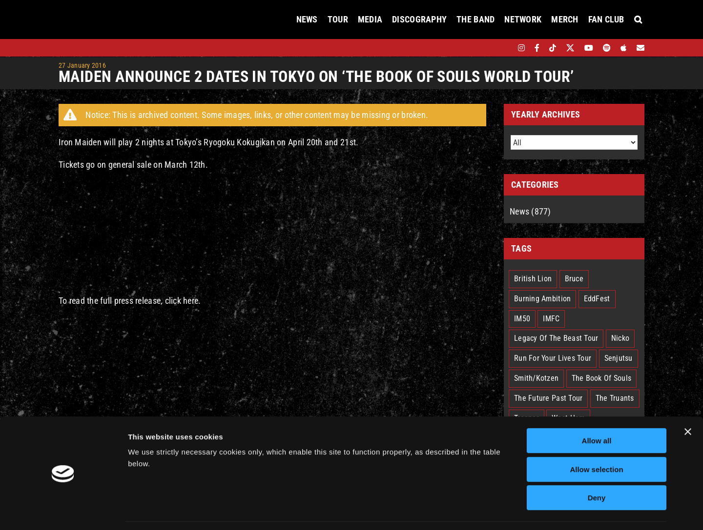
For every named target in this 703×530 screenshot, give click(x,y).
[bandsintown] (504, 48)
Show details (512, 511)
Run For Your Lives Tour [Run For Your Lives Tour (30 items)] (552, 358)
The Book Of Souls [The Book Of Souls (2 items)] (602, 378)
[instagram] (521, 48)
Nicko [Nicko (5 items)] (620, 338)
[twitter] (570, 48)
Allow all (597, 411)
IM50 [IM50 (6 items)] (522, 318)
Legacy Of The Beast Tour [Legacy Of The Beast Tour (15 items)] (556, 338)
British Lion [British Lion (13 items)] (533, 278)
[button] (638, 19)
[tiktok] (552, 48)
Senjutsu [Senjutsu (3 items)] (618, 358)
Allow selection (596, 439)
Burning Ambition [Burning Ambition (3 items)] (542, 298)
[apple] (623, 48)
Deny (597, 468)
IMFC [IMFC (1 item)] (551, 318)
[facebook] (537, 48)
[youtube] (588, 48)
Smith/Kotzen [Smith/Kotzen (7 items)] (536, 378)
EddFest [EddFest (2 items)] (597, 298)
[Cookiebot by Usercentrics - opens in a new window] (63, 511)
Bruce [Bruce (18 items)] (574, 278)
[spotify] (607, 48)
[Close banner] (687, 401)
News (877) (530, 211)
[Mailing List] (640, 48)
